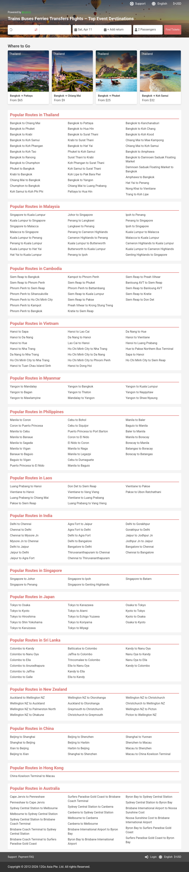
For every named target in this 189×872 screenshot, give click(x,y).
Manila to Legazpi (79, 454)
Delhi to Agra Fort (79, 535)
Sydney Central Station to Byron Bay (149, 802)
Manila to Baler (135, 420)
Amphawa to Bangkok (140, 177)
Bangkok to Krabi (21, 134)
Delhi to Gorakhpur (138, 524)
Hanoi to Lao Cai (79, 331)
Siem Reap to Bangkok (24, 277)
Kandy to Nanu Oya (138, 648)
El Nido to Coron (78, 443)
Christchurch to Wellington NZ (145, 703)
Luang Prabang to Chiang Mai (29, 497)
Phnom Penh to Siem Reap (27, 288)
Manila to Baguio (79, 465)
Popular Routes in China (32, 728)
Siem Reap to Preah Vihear (143, 277)
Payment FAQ (26, 856)
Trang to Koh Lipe (137, 194)
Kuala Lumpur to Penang (26, 237)
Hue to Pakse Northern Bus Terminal (149, 349)
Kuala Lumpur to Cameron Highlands (150, 249)
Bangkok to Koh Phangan (26, 146)
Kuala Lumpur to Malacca (142, 232)
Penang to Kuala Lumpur (26, 243)
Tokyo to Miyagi (78, 628)
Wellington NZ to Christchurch (145, 697)
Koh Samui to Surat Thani (84, 168)
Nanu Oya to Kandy (138, 654)
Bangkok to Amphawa (140, 151)
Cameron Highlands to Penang (88, 237)
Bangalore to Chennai (140, 546)
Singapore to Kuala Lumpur (27, 215)
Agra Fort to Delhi (79, 529)
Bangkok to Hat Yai (80, 146)
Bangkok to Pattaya (80, 123)
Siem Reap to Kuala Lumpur (86, 294)
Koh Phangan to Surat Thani (86, 163)
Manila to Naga (78, 448)
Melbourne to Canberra (83, 818)
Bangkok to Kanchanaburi (142, 123)
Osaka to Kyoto (135, 622)
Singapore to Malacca (24, 226)
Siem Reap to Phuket (81, 282)
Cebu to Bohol (77, 420)
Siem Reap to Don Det (140, 299)
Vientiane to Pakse (138, 486)
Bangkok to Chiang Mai (25, 123)
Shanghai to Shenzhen (82, 754)
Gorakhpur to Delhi (138, 529)
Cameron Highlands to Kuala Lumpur (150, 243)
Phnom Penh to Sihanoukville (29, 294)
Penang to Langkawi (81, 220)
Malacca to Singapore (24, 232)
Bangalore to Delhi (80, 546)
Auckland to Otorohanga (83, 703)
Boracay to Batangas (139, 454)
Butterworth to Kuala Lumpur (87, 249)
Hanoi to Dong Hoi (80, 366)
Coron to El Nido (78, 437)
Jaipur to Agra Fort (22, 558)
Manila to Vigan (20, 448)
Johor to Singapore (80, 215)
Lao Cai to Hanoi (79, 343)
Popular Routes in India (31, 515)
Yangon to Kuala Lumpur (142, 386)
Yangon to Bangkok (80, 386)
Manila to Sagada (21, 443)
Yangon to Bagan (21, 392)
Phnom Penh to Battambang (86, 288)
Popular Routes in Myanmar (35, 378)
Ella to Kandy (76, 677)
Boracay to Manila (137, 443)
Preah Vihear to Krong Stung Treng (90, 305)
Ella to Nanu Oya (78, 665)
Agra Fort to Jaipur (80, 524)
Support (137, 4)
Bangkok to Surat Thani (83, 134)
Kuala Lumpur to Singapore (27, 220)
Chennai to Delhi (20, 529)
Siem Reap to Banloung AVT (144, 288)
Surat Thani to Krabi (81, 157)
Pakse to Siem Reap (23, 503)
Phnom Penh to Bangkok (26, 311)
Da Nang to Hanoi (79, 337)
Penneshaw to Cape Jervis (27, 802)
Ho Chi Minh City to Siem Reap (146, 360)
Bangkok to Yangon (80, 180)
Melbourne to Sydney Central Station (34, 814)
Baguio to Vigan (20, 460)
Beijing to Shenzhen (81, 737)
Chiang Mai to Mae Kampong (145, 140)
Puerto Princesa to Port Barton (88, 431)
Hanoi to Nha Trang (22, 349)
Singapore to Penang (23, 584)
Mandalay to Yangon (81, 398)
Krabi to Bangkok (21, 174)
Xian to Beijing (19, 748)
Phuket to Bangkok (22, 168)
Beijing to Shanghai (22, 737)
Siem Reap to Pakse (81, 299)
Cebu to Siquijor (78, 425)
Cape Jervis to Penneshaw (27, 796)
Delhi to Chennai (20, 524)
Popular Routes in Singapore (36, 570)
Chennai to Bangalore (140, 552)
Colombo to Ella (20, 660)
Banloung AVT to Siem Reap (144, 282)
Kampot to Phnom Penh (83, 277)
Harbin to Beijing (78, 748)
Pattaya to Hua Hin (80, 191)
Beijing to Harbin (78, 742)
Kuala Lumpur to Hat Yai (26, 249)
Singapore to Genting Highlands (88, 584)
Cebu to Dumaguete (81, 460)
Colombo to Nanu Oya (24, 654)
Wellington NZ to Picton (141, 709)
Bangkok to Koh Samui (25, 140)
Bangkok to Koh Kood (140, 134)
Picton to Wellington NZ (141, 715)
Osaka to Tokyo (136, 605)
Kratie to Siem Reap (81, 311)
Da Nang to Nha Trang (24, 354)
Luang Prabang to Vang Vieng (87, 503)
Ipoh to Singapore (137, 226)
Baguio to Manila (137, 425)
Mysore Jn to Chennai (24, 541)
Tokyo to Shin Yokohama (26, 622)
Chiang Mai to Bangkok (25, 180)
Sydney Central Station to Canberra (90, 806)
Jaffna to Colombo (80, 654)
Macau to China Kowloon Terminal (148, 754)
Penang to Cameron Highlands (88, 232)
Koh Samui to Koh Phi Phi (26, 191)
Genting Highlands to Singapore (146, 254)
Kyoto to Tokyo (135, 611)
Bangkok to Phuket (22, 128)
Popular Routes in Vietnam (34, 323)
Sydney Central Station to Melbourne (34, 808)
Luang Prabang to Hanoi (26, 486)
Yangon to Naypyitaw (139, 392)
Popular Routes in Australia (35, 788)
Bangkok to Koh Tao (23, 151)
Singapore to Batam (139, 579)
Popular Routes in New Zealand (38, 689)
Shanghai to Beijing (22, 742)
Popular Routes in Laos (31, 478)
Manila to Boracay (137, 437)
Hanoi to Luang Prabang (141, 343)
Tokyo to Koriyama (80, 622)
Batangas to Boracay (139, 448)
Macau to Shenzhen (139, 748)
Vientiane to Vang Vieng (83, 492)
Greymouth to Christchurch (85, 709)
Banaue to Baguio (21, 454)
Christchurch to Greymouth (85, 715)
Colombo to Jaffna (22, 671)
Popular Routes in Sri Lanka (35, 640)
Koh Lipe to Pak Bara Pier (84, 174)
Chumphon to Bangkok (25, 186)
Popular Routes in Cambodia (36, 268)
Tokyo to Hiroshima (22, 616)
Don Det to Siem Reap (82, 486)
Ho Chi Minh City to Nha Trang (29, 360)
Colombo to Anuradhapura (27, 665)
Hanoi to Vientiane (138, 337)
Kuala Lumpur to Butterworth (87, 243)
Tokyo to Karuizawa (23, 628)
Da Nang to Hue (136, 331)
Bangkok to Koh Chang (140, 128)
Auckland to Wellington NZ (27, 697)
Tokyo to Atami (77, 611)
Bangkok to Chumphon (25, 163)
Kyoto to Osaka (135, 616)
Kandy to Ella (76, 671)
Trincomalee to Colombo (84, 660)
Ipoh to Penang (135, 215)
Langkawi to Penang (81, 226)
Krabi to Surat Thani (81, 140)
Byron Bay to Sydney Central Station (149, 796)
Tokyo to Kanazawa (80, 605)
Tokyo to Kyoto (19, 611)
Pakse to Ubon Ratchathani (143, 492)
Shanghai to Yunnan (139, 737)
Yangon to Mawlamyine (25, 398)
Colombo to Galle (21, 677)
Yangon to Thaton (79, 392)
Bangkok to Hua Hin (81, 128)
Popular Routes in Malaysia (35, 206)
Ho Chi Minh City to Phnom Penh (89, 360)
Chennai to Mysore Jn (24, 535)
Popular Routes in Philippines (37, 411)
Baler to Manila (135, 431)
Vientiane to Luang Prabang (86, 497)
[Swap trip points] (36, 30)
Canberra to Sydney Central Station (90, 812)
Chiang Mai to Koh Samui (142, 146)
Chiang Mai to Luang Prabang (87, 186)
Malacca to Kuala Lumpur (142, 237)
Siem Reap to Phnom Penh (27, 282)
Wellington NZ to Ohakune (27, 715)
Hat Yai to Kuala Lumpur (26, 254)
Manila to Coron (20, 420)
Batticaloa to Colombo (82, 648)
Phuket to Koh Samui (81, 151)
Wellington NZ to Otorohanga (87, 697)
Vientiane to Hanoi (22, 492)
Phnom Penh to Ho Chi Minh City (31, 299)
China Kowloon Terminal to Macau (32, 776)
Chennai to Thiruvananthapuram (89, 558)
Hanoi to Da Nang (21, 337)
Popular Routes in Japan (32, 596)
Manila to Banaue (21, 437)
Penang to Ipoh (77, 254)
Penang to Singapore (139, 220)
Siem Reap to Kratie (139, 294)
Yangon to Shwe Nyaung (142, 398)
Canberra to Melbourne (83, 823)
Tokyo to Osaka (20, 605)
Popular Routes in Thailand (34, 115)
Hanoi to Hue (18, 343)
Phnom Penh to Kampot (25, 305)
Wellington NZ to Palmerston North (33, 709)
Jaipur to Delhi (19, 552)
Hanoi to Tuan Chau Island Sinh (30, 366)
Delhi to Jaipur (19, 546)
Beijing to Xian (19, 754)
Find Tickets (173, 29)
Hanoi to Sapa (19, 331)
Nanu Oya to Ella (136, 660)
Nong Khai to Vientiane (141, 188)
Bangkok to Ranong (22, 157)
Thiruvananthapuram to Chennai (89, 552)
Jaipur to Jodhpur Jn (139, 535)
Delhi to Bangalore (80, 541)
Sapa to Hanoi (135, 354)
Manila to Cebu (20, 431)
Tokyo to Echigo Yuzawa (83, 616)
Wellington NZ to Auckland (27, 703)
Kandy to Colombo (138, 665)
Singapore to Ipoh (79, 579)
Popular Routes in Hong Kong (36, 768)
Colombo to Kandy (22, 648)
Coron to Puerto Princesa (26, 425)
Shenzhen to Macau (139, 742)
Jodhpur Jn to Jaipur (139, 541)
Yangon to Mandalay (23, 386)
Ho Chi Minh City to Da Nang (86, 354)
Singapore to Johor (22, 579)
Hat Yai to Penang (137, 183)
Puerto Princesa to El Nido (27, 465)
